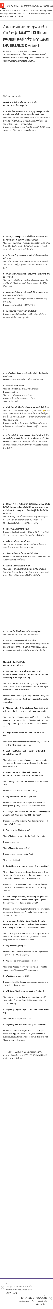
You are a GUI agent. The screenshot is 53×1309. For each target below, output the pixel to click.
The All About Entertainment (31, 1298)
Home (2, 11)
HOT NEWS (11, 11)
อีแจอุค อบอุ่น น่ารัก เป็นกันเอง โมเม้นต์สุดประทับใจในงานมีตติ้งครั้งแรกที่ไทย (32, 1157)
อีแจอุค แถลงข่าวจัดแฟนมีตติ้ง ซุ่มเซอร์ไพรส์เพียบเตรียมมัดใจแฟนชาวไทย (20, 1146)
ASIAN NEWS (24, 11)
